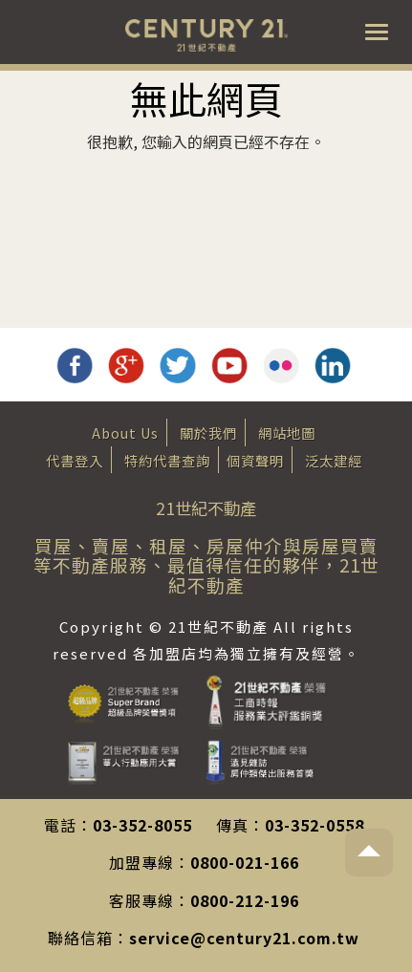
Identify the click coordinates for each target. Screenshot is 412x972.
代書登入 (74, 460)
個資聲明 (255, 460)
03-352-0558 (314, 824)
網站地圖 (286, 432)
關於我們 (208, 432)
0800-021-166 (244, 862)
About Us (125, 432)
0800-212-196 (244, 900)
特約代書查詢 (167, 460)
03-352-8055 (142, 824)
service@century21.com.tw (244, 937)
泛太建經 (333, 460)
